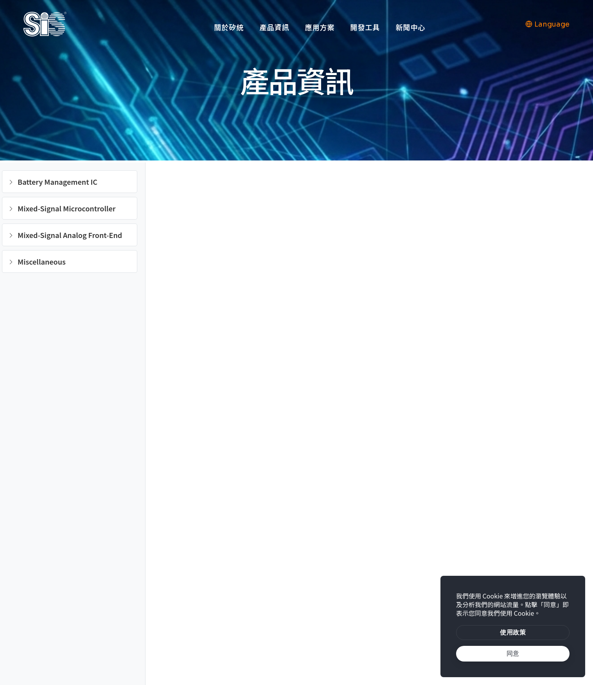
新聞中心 (410, 27)
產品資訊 (274, 27)
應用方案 (319, 27)
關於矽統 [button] (229, 27)
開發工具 (365, 27)
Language (547, 24)
